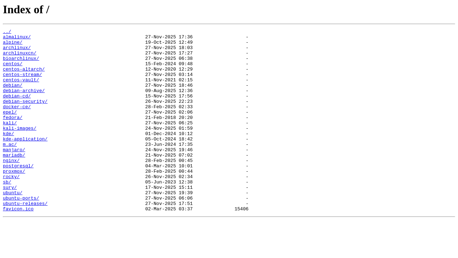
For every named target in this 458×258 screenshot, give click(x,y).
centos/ (13, 71)
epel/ (10, 129)
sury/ (10, 219)
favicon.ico (18, 245)
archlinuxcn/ (19, 58)
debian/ (13, 97)
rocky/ (11, 206)
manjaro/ (14, 174)
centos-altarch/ (24, 77)
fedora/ (13, 135)
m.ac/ (10, 167)
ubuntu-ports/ (21, 232)
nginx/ (11, 187)
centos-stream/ (22, 84)
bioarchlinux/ (21, 64)
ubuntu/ (13, 226)
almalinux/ (17, 38)
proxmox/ (14, 200)
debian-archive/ (24, 103)
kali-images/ (19, 148)
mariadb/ (14, 180)
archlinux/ (17, 51)
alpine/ (13, 45)
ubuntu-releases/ (25, 238)
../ (7, 32)
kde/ (8, 155)
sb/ (7, 213)
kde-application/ (25, 161)
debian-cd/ (17, 109)
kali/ (10, 142)
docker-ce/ (17, 122)
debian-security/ (25, 116)
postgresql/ (18, 193)
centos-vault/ (21, 90)
